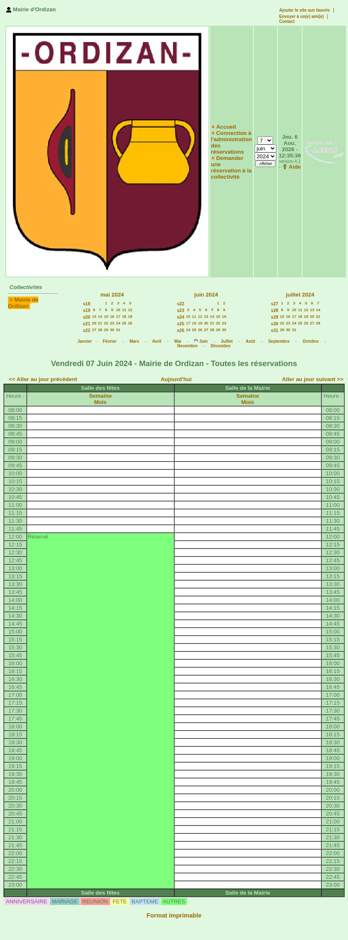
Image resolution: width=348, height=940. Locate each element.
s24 (180, 316)
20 (94, 323)
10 (118, 310)
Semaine (100, 396)
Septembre (279, 341)
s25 (180, 323)
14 (100, 316)
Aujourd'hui (175, 379)
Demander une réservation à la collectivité (231, 167)
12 (130, 310)
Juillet (226, 341)
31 (118, 330)
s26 (180, 330)
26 (130, 323)
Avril (156, 341)
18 (124, 316)
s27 (274, 303)
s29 (274, 316)
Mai (177, 341)
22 (106, 323)
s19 (86, 310)
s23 (180, 310)
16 (112, 316)
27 (94, 330)
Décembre (220, 346)
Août (250, 341)
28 (100, 330)
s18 (86, 303)
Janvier (85, 341)
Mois (100, 402)
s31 (274, 330)
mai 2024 (112, 295)
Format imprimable (174, 915)
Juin (203, 341)
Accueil (226, 127)
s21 (86, 323)
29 (106, 330)
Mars (134, 341)
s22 (86, 330)
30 (112, 330)
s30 (274, 323)
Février (109, 341)
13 (94, 316)
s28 (274, 310)
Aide (295, 167)
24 (118, 323)
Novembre (187, 346)
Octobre (310, 341)
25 (124, 323)
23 (112, 323)
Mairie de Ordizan (23, 303)
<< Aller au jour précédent (43, 379)
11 (124, 310)
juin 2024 (206, 295)
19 (130, 316)
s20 (86, 316)
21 (100, 323)
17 (118, 316)
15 (106, 316)
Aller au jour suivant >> (312, 379)
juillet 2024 (300, 295)
